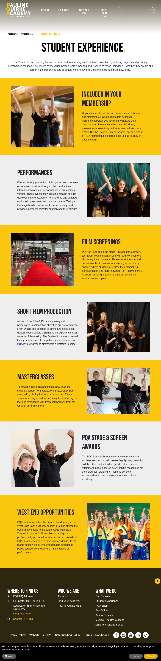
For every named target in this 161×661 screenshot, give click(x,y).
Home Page (13, 33)
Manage (9, 656)
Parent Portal (104, 13)
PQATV (21, 344)
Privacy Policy (17, 635)
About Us (45, 10)
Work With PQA (84, 12)
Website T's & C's (40, 635)
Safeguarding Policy (67, 635)
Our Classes (63, 10)
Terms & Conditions (96, 635)
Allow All (151, 656)
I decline (136, 656)
